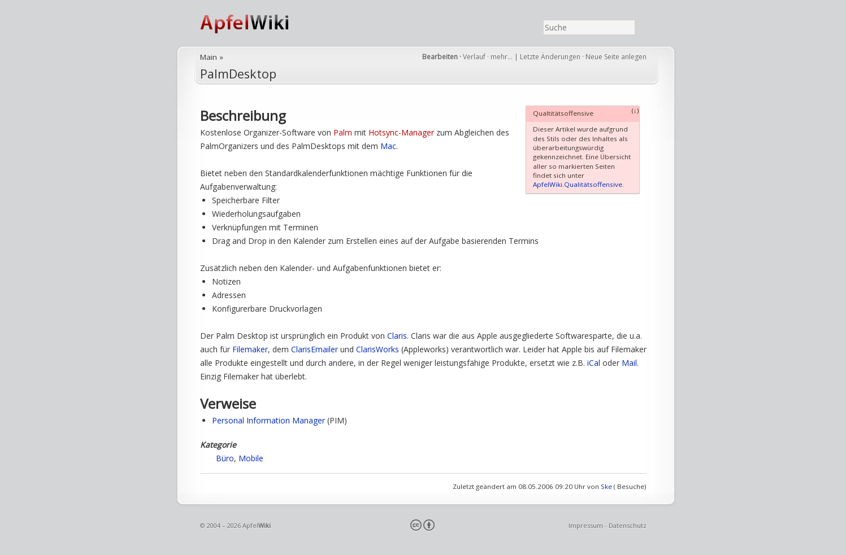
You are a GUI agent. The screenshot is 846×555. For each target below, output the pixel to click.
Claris (397, 335)
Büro (225, 458)
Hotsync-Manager (401, 132)
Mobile (250, 458)
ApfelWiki (256, 23)
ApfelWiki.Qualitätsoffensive (577, 184)
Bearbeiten (440, 57)
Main (208, 57)
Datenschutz (628, 525)
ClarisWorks (377, 349)
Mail (629, 362)
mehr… (502, 57)
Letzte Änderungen (550, 57)
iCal (593, 362)
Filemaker (250, 349)
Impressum (586, 525)
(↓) (635, 110)
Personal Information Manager (268, 420)
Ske (606, 486)
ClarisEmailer (314, 349)
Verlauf (474, 57)
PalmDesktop (238, 73)
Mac (388, 146)
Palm (342, 132)
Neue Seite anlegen (616, 57)
